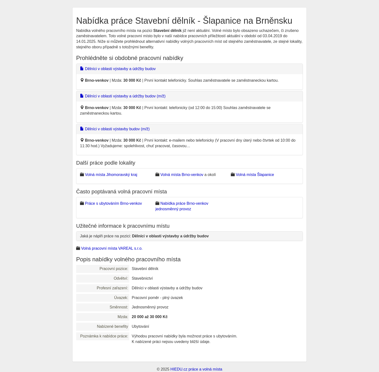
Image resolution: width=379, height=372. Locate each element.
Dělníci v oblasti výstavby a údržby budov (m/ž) (123, 96)
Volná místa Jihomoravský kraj (111, 175)
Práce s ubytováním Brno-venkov (113, 203)
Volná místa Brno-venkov (181, 175)
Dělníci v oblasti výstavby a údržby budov (118, 69)
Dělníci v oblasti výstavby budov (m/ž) (115, 129)
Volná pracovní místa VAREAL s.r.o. (111, 248)
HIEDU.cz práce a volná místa (196, 369)
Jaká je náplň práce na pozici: (144, 236)
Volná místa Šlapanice (255, 175)
